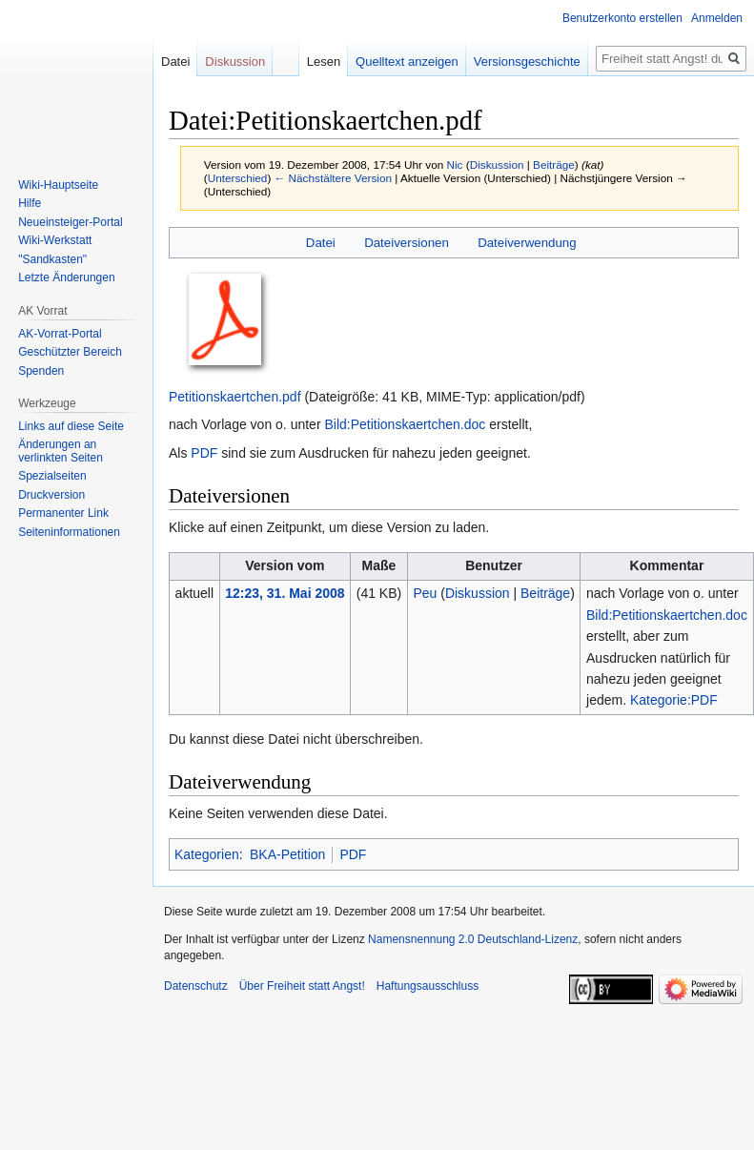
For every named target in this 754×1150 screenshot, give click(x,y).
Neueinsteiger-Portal (70, 222)
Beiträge (554, 164)
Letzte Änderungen (66, 277)
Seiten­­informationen (69, 532)
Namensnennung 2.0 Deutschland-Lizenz (473, 939)
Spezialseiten (52, 476)
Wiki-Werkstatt (55, 240)
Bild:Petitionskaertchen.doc (404, 424)
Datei (321, 243)
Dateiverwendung (527, 243)
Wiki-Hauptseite (58, 185)
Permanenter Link (63, 513)
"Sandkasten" (52, 259)
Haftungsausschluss (428, 986)
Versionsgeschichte (522, 61)
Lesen (318, 61)
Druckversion (51, 495)
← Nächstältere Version (333, 178)
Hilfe (29, 203)
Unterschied (238, 178)
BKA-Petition (287, 854)
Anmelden (717, 18)
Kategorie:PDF (674, 700)
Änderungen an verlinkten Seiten (60, 451)
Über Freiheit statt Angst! (302, 986)
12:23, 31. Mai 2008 (284, 593)
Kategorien (206, 854)
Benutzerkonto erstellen (622, 18)
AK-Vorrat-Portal (59, 333)
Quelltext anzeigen (402, 61)
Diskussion (497, 164)
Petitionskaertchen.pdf (235, 396)
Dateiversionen (406, 243)
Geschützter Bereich (70, 352)
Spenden (41, 371)
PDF (204, 453)
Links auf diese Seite (71, 426)
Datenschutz (196, 986)
